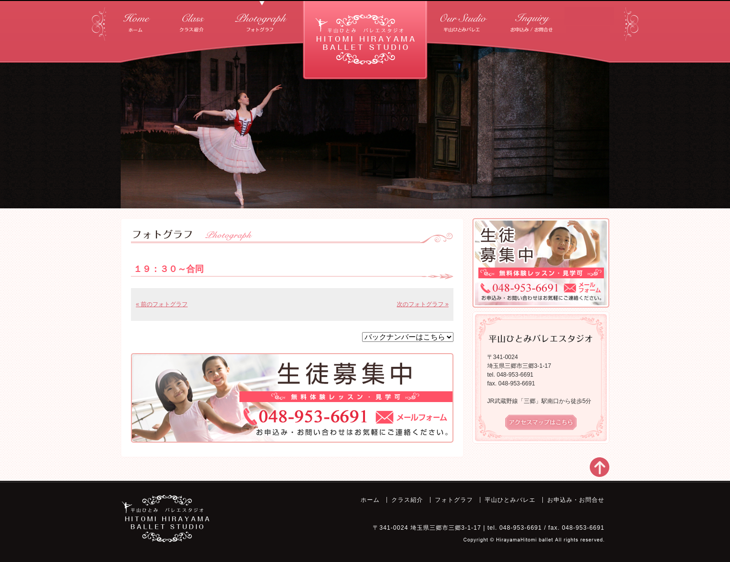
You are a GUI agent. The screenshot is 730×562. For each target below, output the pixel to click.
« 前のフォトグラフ (162, 304)
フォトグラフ (262, 19)
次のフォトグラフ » (423, 304)
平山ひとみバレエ (465, 19)
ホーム (137, 19)
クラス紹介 (191, 19)
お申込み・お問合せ (533, 19)
